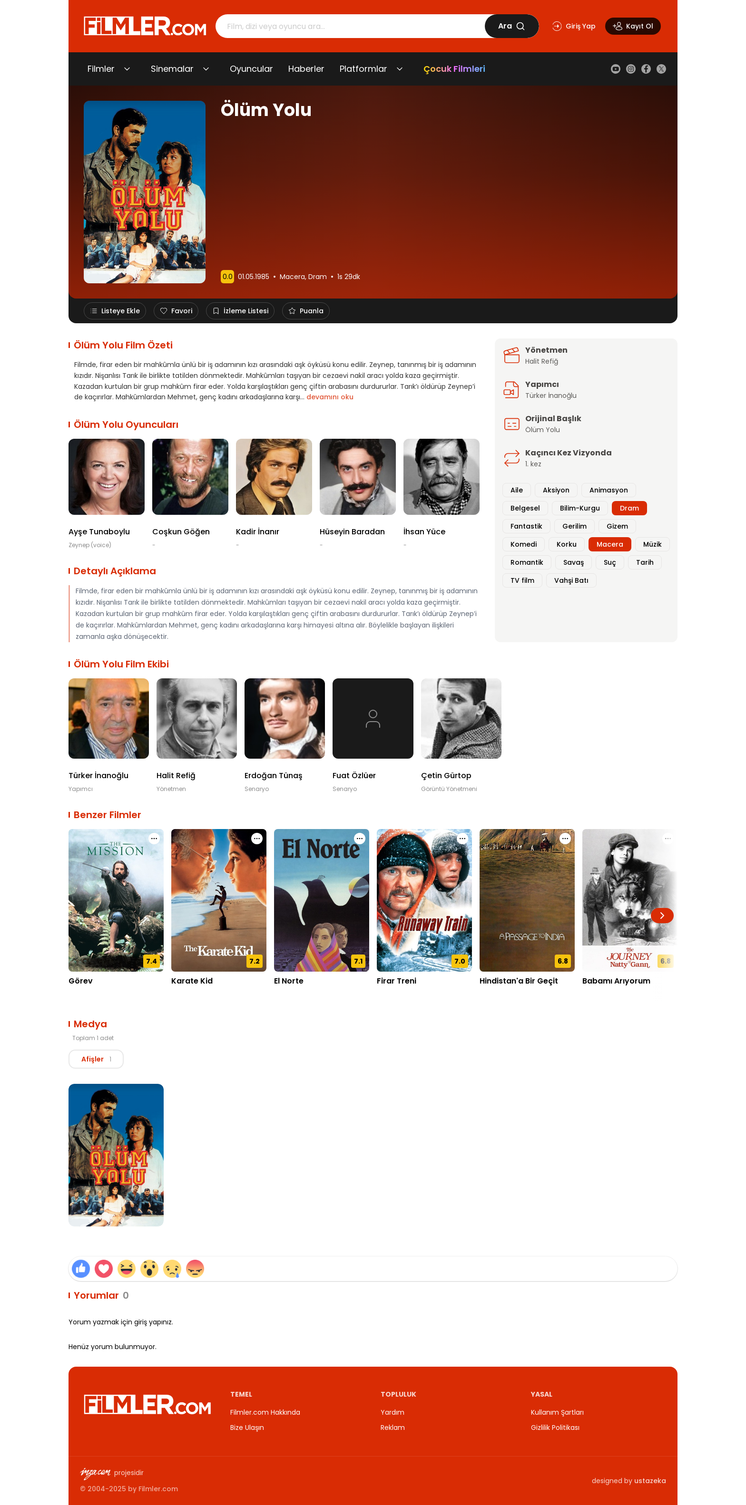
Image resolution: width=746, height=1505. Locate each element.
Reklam (393, 1427)
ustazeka (650, 1481)
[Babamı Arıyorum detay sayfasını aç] (629, 900)
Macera (292, 276)
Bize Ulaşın (247, 1427)
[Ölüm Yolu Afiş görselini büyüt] (116, 1155)
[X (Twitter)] (661, 69)
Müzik (652, 544)
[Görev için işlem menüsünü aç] (154, 838)
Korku (567, 544)
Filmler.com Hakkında (265, 1412)
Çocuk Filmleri (454, 69)
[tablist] (100, 1059)
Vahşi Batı (571, 580)
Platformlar (363, 69)
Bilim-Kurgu (580, 508)
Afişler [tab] (100, 1059)
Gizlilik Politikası (555, 1427)
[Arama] (350, 26)
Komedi (523, 544)
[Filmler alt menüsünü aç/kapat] (127, 68)
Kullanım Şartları (557, 1412)
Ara (511, 25)
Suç (610, 562)
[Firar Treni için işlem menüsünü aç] (462, 838)
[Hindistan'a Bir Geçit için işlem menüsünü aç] (565, 838)
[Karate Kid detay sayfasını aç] (218, 900)
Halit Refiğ (541, 361)
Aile (516, 490)
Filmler (101, 69)
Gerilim (574, 526)
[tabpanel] (373, 1157)
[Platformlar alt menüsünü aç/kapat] (399, 68)
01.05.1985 (253, 276)
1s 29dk (348, 276)
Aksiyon (556, 490)
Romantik (526, 562)
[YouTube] (615, 69)
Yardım (392, 1412)
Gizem (617, 526)
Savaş (573, 562)
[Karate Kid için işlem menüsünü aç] (257, 838)
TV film (522, 580)
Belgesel (525, 508)
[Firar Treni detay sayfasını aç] (424, 900)
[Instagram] (631, 69)
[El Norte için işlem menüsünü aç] (359, 838)
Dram (317, 276)
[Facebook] (646, 69)
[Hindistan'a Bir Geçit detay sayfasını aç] (527, 900)
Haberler (306, 69)
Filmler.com (158, 1489)
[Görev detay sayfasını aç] (116, 900)
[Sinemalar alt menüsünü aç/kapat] (206, 68)
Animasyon (608, 490)
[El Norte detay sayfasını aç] (321, 900)
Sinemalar (172, 69)
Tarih (645, 562)
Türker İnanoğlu (551, 395)
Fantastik (526, 526)
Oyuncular (251, 69)
